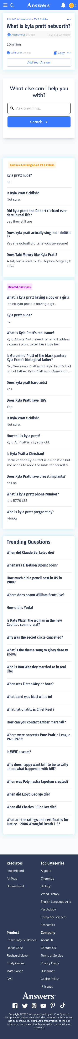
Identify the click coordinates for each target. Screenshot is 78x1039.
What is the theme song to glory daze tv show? (37, 652)
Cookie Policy (49, 979)
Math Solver (15, 971)
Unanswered (15, 886)
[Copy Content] (59, 53)
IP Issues (47, 986)
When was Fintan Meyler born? (30, 684)
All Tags (12, 878)
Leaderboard (15, 871)
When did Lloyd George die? (28, 794)
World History (50, 894)
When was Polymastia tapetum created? (37, 781)
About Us (47, 940)
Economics (48, 925)
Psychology (48, 909)
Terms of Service (52, 956)
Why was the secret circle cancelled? (35, 637)
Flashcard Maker (18, 956)
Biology (46, 886)
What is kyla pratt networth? (38, 26)
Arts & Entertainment (19, 19)
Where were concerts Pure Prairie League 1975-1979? (38, 737)
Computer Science (53, 917)
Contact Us (48, 948)
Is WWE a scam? (19, 752)
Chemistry (47, 878)
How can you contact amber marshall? (36, 722)
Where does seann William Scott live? (35, 595)
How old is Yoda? (20, 607)
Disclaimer (47, 971)
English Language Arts (56, 902)
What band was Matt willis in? (29, 696)
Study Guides (15, 963)
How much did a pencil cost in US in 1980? (34, 580)
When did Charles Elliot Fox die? (31, 807)
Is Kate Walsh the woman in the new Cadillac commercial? (34, 622)
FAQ (9, 979)
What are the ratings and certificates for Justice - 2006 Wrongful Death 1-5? (38, 821)
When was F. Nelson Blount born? (32, 565)
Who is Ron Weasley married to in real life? (36, 669)
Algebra (46, 871)
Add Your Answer (39, 62)
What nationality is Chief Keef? (30, 709)
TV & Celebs (41, 19)
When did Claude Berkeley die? (30, 552)
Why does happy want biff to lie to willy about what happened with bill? (37, 766)
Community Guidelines (21, 940)
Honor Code (15, 948)
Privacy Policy (50, 963)
